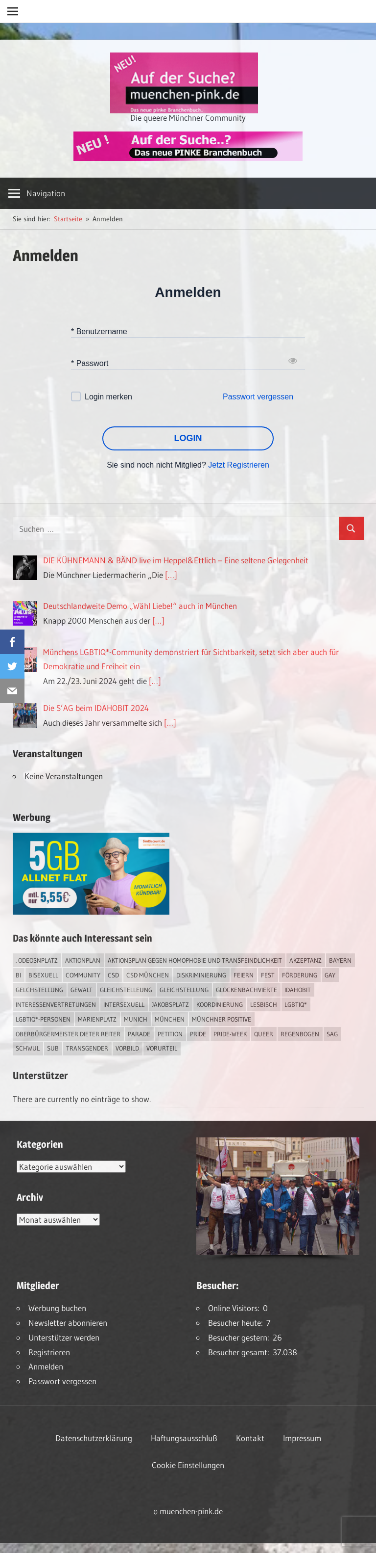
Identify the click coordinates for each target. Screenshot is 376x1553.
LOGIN (188, 438)
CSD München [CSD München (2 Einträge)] (147, 975)
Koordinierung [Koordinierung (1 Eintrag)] (219, 1004)
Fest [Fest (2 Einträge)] (268, 975)
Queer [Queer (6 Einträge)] (263, 1034)
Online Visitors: (235, 1308)
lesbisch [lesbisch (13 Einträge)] (263, 1004)
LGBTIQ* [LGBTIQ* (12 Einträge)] (295, 1004)
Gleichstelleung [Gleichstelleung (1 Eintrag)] (126, 990)
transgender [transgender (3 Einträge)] (87, 1048)
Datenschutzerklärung (93, 1438)
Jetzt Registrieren (238, 465)
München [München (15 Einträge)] (170, 1019)
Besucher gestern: (240, 1337)
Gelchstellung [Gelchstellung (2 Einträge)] (39, 990)
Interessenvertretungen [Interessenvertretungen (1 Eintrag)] (56, 1004)
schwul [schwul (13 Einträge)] (28, 1048)
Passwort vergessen (258, 397)
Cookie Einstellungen (188, 1465)
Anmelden (45, 1366)
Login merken (108, 397)
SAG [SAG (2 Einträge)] (332, 1034)
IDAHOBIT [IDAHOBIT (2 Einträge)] (297, 990)
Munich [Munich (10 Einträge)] (135, 1019)
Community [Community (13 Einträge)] (83, 975)
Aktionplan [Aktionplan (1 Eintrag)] (82, 960)
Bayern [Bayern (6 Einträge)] (340, 960)
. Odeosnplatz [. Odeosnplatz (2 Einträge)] (37, 960)
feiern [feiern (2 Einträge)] (244, 975)
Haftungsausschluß (184, 1438)
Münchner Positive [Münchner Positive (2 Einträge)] (221, 1019)
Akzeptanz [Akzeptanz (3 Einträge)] (305, 960)
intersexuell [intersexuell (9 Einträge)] (123, 1004)
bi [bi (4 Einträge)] (18, 975)
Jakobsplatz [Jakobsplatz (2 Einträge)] (170, 1004)
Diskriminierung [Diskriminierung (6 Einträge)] (201, 975)
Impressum (302, 1438)
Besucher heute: (237, 1322)
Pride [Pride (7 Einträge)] (198, 1034)
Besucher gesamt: (240, 1352)
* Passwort (89, 363)
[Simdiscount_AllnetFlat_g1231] (91, 911)
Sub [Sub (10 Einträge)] (53, 1048)
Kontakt (250, 1438)
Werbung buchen (57, 1308)
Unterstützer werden (63, 1337)
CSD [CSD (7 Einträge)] (113, 975)
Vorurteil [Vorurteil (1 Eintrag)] (161, 1048)
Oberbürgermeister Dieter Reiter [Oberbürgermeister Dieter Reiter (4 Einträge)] (68, 1034)
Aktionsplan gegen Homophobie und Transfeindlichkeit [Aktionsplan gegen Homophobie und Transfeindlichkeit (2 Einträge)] (195, 960)
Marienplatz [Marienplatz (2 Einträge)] (97, 1019)
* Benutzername (99, 331)
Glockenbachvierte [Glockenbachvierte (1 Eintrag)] (246, 990)
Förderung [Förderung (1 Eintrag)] (299, 975)
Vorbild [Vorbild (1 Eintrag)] (127, 1048)
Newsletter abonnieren (67, 1322)
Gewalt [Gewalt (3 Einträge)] (81, 990)
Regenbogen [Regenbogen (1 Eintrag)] (300, 1034)
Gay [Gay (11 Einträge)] (330, 975)
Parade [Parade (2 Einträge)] (139, 1034)
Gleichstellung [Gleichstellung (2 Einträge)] (184, 990)
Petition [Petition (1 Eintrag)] (170, 1034)
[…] (171, 575)
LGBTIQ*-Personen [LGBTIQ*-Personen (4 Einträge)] (43, 1019)
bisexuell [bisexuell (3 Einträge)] (43, 975)
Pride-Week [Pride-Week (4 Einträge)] (230, 1034)
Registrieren (49, 1352)
